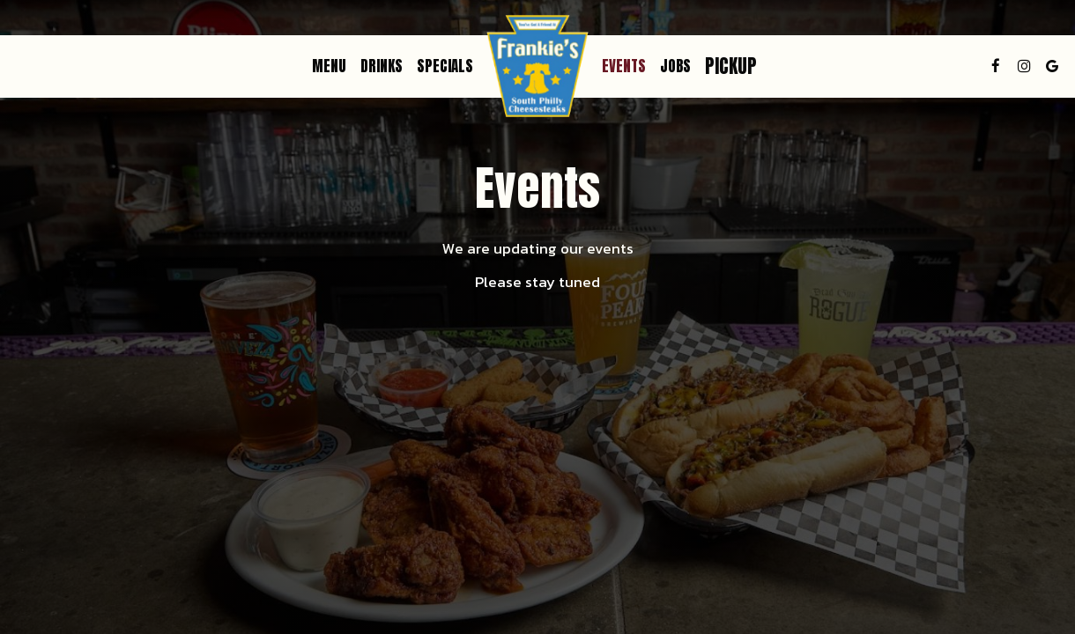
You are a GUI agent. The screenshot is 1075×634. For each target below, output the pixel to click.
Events (624, 66)
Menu (329, 66)
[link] (537, 66)
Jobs (675, 66)
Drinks (381, 66)
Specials (445, 66)
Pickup (731, 66)
